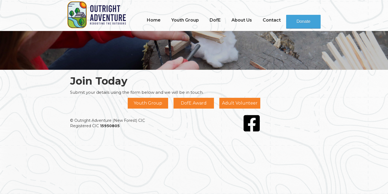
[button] (185, 20)
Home (154, 20)
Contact (272, 20)
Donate (303, 21)
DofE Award (194, 103)
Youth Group (148, 103)
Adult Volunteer (240, 103)
